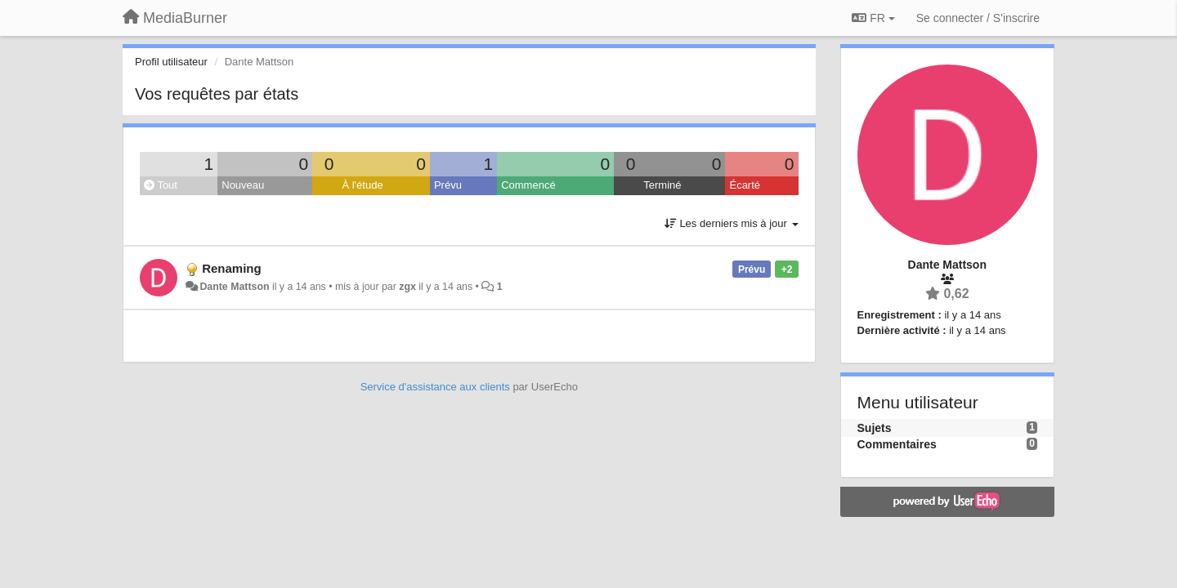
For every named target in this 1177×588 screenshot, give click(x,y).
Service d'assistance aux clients (435, 387)
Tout (160, 185)
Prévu (448, 185)
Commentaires (897, 444)
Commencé (528, 185)
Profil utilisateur (171, 62)
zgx (407, 286)
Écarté (744, 185)
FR (873, 17)
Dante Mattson (234, 286)
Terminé (662, 185)
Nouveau (243, 185)
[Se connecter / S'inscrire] (978, 18)
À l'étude (362, 185)
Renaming (232, 268)
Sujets (874, 427)
